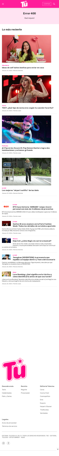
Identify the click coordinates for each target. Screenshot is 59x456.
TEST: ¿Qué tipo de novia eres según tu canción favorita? (27, 108)
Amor (14, 272)
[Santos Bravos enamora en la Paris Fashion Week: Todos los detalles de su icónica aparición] (6, 223)
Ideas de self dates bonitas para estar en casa (23, 68)
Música (15, 238)
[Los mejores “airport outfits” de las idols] (29, 171)
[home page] (24, 3)
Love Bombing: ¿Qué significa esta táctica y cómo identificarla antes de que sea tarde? (32, 275)
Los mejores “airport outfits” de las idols (20, 190)
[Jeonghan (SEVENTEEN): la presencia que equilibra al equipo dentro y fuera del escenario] (6, 257)
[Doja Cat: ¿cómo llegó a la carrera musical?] (6, 240)
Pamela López (17, 110)
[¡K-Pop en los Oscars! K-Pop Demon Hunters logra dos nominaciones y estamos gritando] (29, 129)
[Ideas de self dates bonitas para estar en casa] (29, 49)
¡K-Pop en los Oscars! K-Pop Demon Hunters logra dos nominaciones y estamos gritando (26, 149)
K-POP (4, 188)
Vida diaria (5, 65)
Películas (5, 146)
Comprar (47, 4)
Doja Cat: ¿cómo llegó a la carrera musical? (32, 241)
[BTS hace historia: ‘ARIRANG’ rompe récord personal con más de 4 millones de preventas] (6, 206)
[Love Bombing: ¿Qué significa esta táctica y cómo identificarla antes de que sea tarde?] (6, 274)
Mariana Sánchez (18, 70)
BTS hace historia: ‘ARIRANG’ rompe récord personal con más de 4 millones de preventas (33, 208)
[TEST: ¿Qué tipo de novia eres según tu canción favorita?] (29, 89)
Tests (4, 105)
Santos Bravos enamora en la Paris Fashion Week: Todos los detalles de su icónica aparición (34, 225)
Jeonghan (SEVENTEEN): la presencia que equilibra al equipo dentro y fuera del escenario (34, 258)
